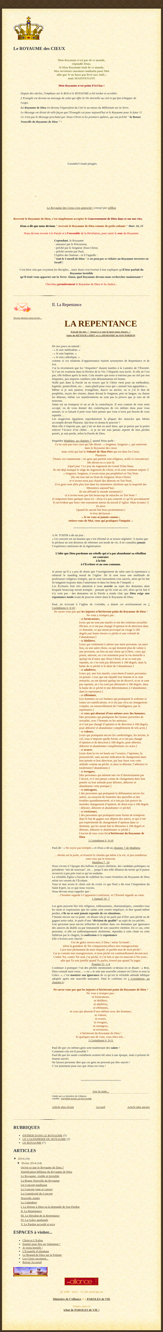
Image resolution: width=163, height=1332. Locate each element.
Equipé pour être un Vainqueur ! (41, 1244)
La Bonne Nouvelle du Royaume (40, 1180)
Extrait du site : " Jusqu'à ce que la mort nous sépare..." (101, 331)
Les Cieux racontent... (35, 1258)
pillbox (112, 207)
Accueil (100, 1107)
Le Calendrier (29, 1202)
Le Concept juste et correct (36, 1189)
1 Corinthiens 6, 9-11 (100, 1040)
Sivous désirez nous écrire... (27, 317)
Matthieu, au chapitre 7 (77, 440)
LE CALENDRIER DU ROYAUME (44, 1139)
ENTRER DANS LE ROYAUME (76, 1098)
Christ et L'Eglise (32, 1240)
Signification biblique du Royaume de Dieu (46, 1171)
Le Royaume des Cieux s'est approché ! (70, 207)
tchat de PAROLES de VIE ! (81, 1310)
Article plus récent (63, 1107)
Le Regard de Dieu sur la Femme (42, 1255)
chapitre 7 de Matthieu (127, 847)
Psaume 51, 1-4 (101, 964)
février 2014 (29, 1163)
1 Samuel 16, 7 (101, 898)
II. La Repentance (31, 1211)
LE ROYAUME (31, 1142)
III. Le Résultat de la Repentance (40, 1215)
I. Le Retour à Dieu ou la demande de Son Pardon (50, 1206)
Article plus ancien (138, 1107)
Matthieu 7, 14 (100, 862)
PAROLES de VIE (98, 1299)
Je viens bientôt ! (32, 1247)
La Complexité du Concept (36, 1193)
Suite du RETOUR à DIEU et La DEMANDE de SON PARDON (101, 335)
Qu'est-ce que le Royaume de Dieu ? (42, 1167)
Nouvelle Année (30, 1198)
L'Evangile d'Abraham (35, 1251)
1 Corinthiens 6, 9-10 (101, 840)
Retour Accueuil (32, 1262)
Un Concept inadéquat (34, 1185)
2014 (21, 1158)
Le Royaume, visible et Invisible (40, 1176)
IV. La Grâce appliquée (34, 1220)
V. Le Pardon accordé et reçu (38, 1224)
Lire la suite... (101, 1091)
